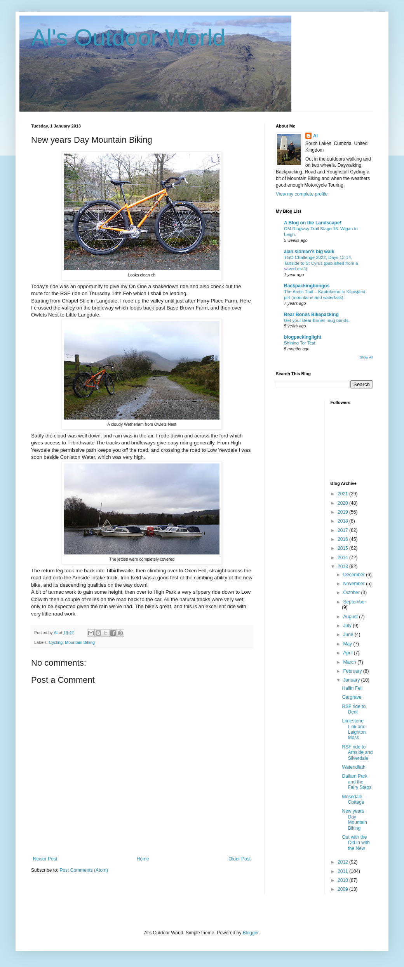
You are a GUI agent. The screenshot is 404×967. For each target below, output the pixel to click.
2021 (343, 494)
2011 (343, 871)
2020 (343, 503)
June (348, 634)
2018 (343, 521)
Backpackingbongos (306, 286)
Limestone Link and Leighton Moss (354, 729)
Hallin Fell (352, 688)
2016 (343, 539)
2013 (343, 566)
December (354, 574)
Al (315, 135)
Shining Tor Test (299, 343)
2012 (343, 862)
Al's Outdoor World (128, 37)
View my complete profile (301, 194)
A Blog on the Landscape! (312, 223)
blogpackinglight (302, 337)
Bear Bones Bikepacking (311, 314)
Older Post (239, 859)
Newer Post (45, 859)
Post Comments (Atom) (83, 870)
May (348, 644)
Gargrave (351, 697)
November (354, 583)
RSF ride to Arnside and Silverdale (357, 752)
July (348, 625)
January (352, 680)
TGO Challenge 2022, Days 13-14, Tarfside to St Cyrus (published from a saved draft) (321, 263)
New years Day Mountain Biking (354, 819)
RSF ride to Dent (354, 709)
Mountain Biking (80, 642)
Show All (366, 357)
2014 (343, 557)
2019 (343, 512)
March (350, 662)
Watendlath (353, 767)
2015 (343, 548)
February (353, 671)
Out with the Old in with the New (355, 842)
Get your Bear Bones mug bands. (317, 320)
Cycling (56, 642)
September (354, 602)
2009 (343, 889)
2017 (343, 530)
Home (143, 859)
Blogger (251, 933)
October (352, 592)
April (348, 653)
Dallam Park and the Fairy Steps (356, 781)
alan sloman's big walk (309, 251)
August (351, 616)
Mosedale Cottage (353, 799)
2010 (343, 880)
